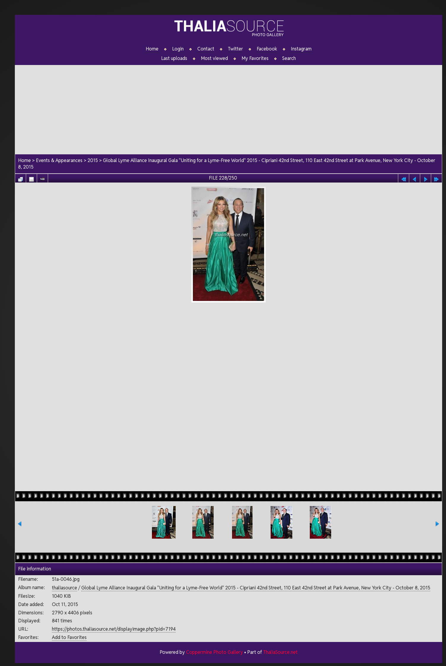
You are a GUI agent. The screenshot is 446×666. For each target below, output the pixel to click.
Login (178, 49)
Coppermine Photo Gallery (214, 652)
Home (152, 49)
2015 (93, 160)
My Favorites (255, 58)
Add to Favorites (69, 637)
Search (289, 58)
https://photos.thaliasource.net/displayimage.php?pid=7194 (114, 629)
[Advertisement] (228, 106)
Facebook (267, 49)
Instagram (301, 49)
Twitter (235, 49)
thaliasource (64, 588)
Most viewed (214, 58)
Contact (205, 49)
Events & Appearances (59, 160)
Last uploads (174, 58)
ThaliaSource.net (280, 652)
